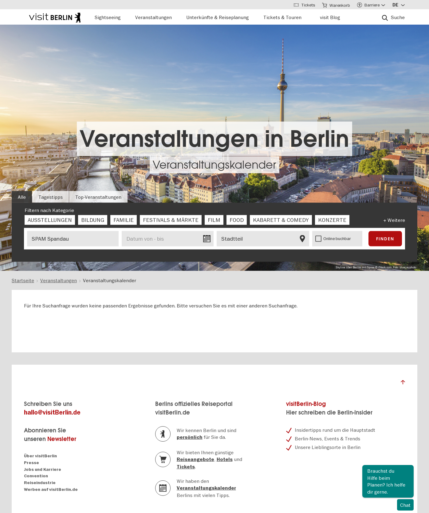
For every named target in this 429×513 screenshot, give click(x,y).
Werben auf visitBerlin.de (51, 489)
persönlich (190, 437)
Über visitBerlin (40, 456)
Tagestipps (50, 197)
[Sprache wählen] (398, 4)
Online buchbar (337, 238)
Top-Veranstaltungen (98, 197)
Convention (36, 476)
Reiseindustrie (40, 482)
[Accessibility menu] (371, 4)
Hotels (225, 459)
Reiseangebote (195, 459)
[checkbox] (50, 220)
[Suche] (393, 17)
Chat (405, 505)
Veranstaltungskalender (214, 165)
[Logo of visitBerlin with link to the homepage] (54, 16)
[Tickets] (303, 4)
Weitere (396, 220)
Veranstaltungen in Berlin (214, 139)
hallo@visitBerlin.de (52, 412)
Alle (22, 197)
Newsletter (61, 439)
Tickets (186, 467)
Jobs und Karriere (42, 469)
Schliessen (408, 469)
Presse (31, 462)
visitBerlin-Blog (306, 403)
